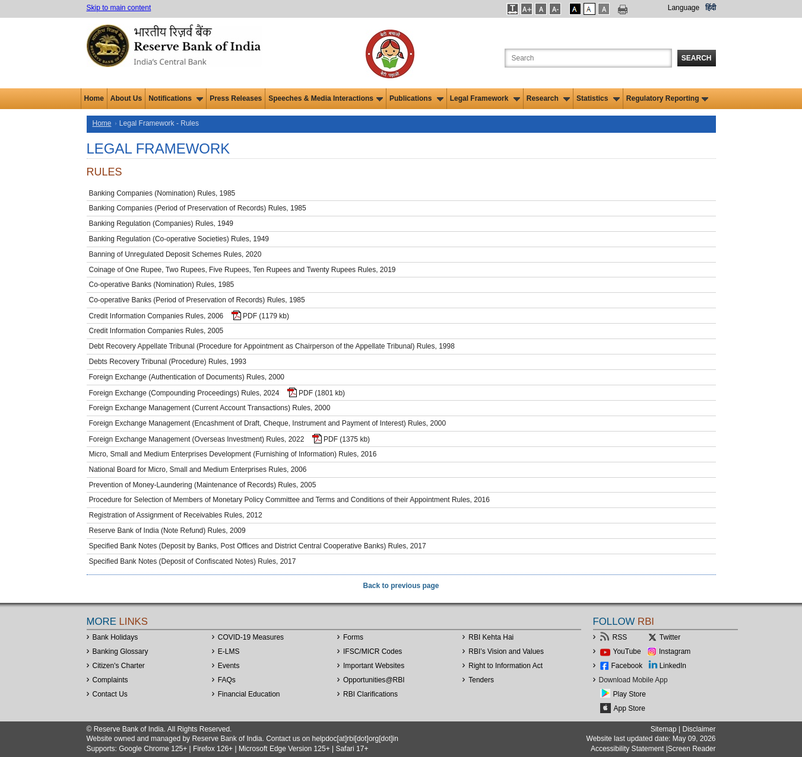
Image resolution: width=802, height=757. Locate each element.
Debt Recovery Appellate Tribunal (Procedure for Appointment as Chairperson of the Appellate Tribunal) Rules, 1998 (272, 346)
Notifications (175, 98)
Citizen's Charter (119, 666)
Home (94, 98)
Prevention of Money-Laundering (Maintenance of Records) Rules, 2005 (202, 485)
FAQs (227, 680)
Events (229, 666)
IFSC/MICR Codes (372, 651)
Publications (416, 98)
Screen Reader (692, 749)
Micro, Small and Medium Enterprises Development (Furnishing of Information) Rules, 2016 (233, 454)
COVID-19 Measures (251, 637)
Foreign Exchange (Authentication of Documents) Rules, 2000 (187, 377)
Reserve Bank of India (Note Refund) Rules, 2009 (167, 530)
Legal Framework (485, 98)
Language (683, 8)
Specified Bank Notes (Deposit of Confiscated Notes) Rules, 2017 (192, 561)
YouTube (627, 651)
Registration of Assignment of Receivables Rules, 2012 (175, 515)
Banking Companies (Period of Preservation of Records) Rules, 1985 (197, 208)
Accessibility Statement (627, 749)
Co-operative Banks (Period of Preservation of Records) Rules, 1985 (197, 300)
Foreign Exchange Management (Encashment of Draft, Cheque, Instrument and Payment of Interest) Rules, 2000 (267, 423)
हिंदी (710, 8)
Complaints (110, 680)
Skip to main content (119, 8)
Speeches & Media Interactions (325, 98)
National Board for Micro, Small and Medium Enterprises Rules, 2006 (198, 469)
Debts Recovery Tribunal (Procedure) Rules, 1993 (167, 361)
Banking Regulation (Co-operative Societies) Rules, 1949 (179, 239)
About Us (126, 98)
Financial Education (249, 694)
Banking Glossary (120, 651)
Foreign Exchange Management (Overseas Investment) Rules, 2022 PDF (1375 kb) (229, 438)
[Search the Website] (588, 58)
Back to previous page (401, 586)
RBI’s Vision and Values (506, 651)
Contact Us (110, 694)
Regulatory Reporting (667, 98)
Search (696, 58)
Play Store (629, 694)
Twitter (670, 637)
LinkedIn (673, 666)
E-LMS (229, 651)
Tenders (481, 680)
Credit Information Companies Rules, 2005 (156, 331)
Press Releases (236, 98)
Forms (353, 637)
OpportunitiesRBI (374, 680)
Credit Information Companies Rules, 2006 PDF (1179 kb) (189, 315)
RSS (620, 637)
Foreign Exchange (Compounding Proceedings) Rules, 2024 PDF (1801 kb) (217, 392)
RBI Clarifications (370, 694)
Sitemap (664, 729)
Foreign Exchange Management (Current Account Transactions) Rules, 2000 (210, 408)
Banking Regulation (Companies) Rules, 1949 (161, 223)
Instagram (674, 651)
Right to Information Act (505, 666)
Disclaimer (698, 729)
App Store (629, 708)
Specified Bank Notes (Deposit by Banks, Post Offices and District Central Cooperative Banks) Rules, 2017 (257, 546)
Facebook (627, 666)
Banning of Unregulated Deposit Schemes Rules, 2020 (175, 254)
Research (548, 98)
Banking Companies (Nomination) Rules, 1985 (162, 193)
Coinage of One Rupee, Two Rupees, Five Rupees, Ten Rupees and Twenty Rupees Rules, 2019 (242, 270)
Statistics (598, 98)
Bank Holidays (115, 637)
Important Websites (373, 666)
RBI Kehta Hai (490, 637)
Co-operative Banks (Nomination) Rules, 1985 (161, 284)
